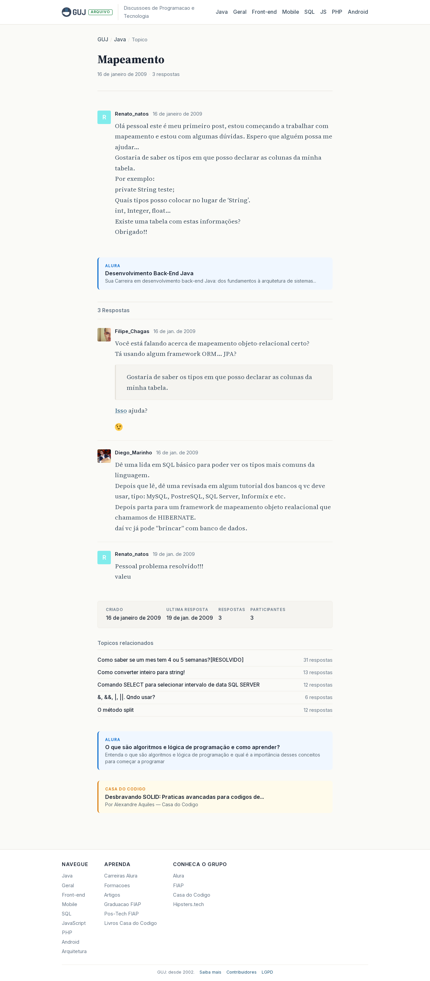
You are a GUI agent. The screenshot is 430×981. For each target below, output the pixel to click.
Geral (240, 12)
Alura (178, 876)
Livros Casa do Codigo (130, 923)
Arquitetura (74, 951)
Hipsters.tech (188, 904)
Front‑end (264, 12)
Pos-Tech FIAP (121, 914)
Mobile (290, 12)
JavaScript (74, 923)
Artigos (112, 895)
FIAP (178, 886)
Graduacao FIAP (122, 904)
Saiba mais (210, 972)
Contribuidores (241, 972)
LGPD (267, 972)
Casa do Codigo (191, 895)
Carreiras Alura (120, 876)
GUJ (102, 39)
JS (323, 12)
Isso (121, 410)
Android (358, 12)
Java (222, 12)
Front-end (73, 895)
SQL (309, 12)
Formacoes (117, 886)
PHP (337, 12)
